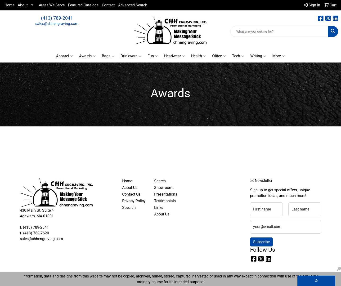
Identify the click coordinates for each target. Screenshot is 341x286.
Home (9, 5)
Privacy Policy (134, 201)
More (278, 56)
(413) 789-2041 (57, 18)
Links (158, 207)
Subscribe (261, 242)
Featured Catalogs (83, 5)
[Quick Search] (279, 31)
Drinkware (131, 56)
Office (219, 56)
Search (160, 181)
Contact (108, 5)
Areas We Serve (52, 5)
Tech (238, 56)
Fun (153, 56)
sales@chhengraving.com (56, 23)
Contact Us (131, 194)
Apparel (64, 56)
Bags (108, 56)
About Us (129, 187)
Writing (258, 56)
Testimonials (165, 201)
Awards (87, 56)
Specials (129, 207)
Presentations (165, 194)
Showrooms (164, 187)
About (23, 5)
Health (198, 56)
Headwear (174, 56)
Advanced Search (132, 5)
